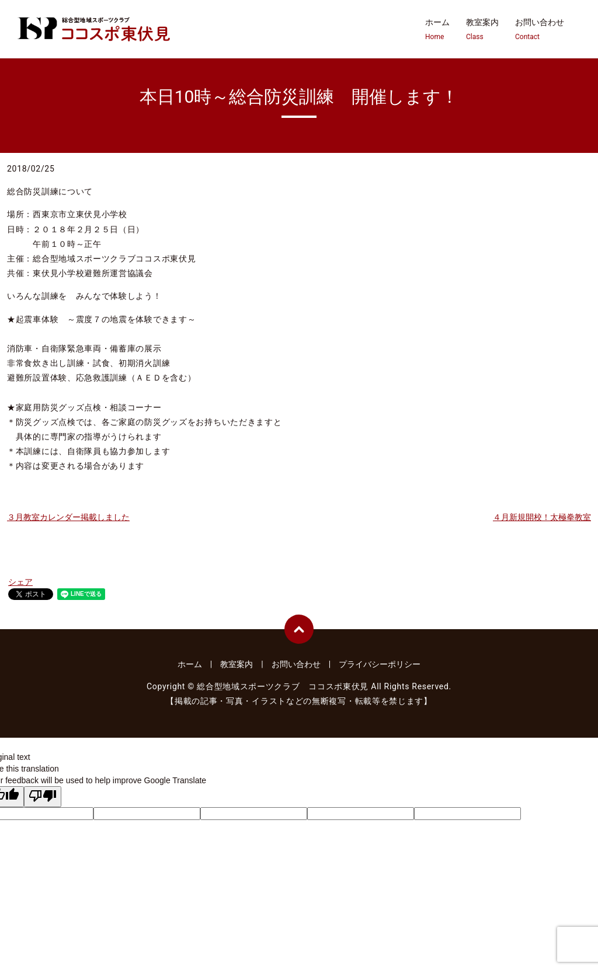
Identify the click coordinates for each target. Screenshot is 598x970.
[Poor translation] (42, 796)
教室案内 (482, 30)
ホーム (437, 30)
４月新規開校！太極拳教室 (542, 517)
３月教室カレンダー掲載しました (68, 517)
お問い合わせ (539, 30)
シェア (20, 582)
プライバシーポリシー (379, 664)
